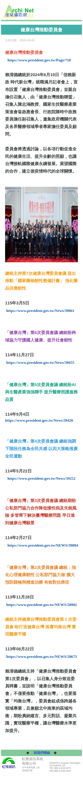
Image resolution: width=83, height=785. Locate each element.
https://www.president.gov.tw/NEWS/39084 (43, 545)
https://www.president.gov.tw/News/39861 (40, 311)
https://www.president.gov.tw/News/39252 (41, 478)
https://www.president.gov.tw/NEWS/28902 (41, 605)
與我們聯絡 (42, 753)
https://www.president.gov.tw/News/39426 (39, 420)
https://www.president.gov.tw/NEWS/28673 (41, 657)
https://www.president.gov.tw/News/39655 (40, 362)
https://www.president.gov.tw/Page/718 (39, 60)
